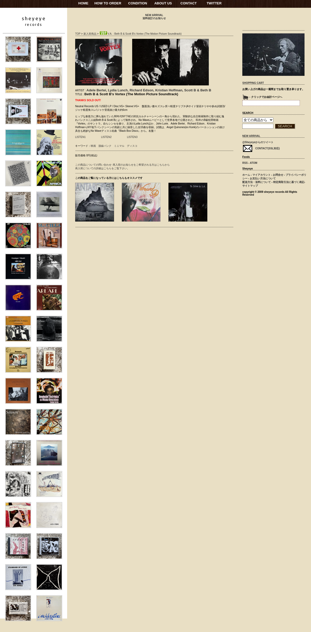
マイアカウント (261, 174)
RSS (245, 162)
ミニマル (119, 145)
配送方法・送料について (256, 182)
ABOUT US (163, 3)
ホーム (246, 174)
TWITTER (214, 3)
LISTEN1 (80, 137)
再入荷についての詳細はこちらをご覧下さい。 (102, 168)
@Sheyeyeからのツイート (257, 142)
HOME (83, 3)
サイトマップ (250, 185)
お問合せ (278, 174)
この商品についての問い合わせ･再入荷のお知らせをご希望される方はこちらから (122, 164)
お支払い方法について (263, 178)
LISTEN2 (106, 137)
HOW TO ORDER (107, 3)
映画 (93, 145)
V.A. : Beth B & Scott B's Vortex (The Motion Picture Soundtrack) (140, 33)
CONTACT (188, 3)
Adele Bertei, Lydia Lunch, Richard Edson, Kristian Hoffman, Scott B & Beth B (149, 90)
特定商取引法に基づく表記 (288, 182)
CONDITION (137, 3)
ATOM (253, 162)
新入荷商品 (89, 33)
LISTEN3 (132, 137)
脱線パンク (104, 145)
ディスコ (132, 145)
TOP (77, 33)
